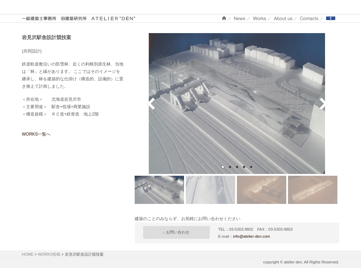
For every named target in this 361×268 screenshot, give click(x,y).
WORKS (259, 18)
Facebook (330, 18)
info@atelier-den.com (251, 236)
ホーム (224, 18)
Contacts (309, 18)
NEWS (239, 18)
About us (283, 18)
